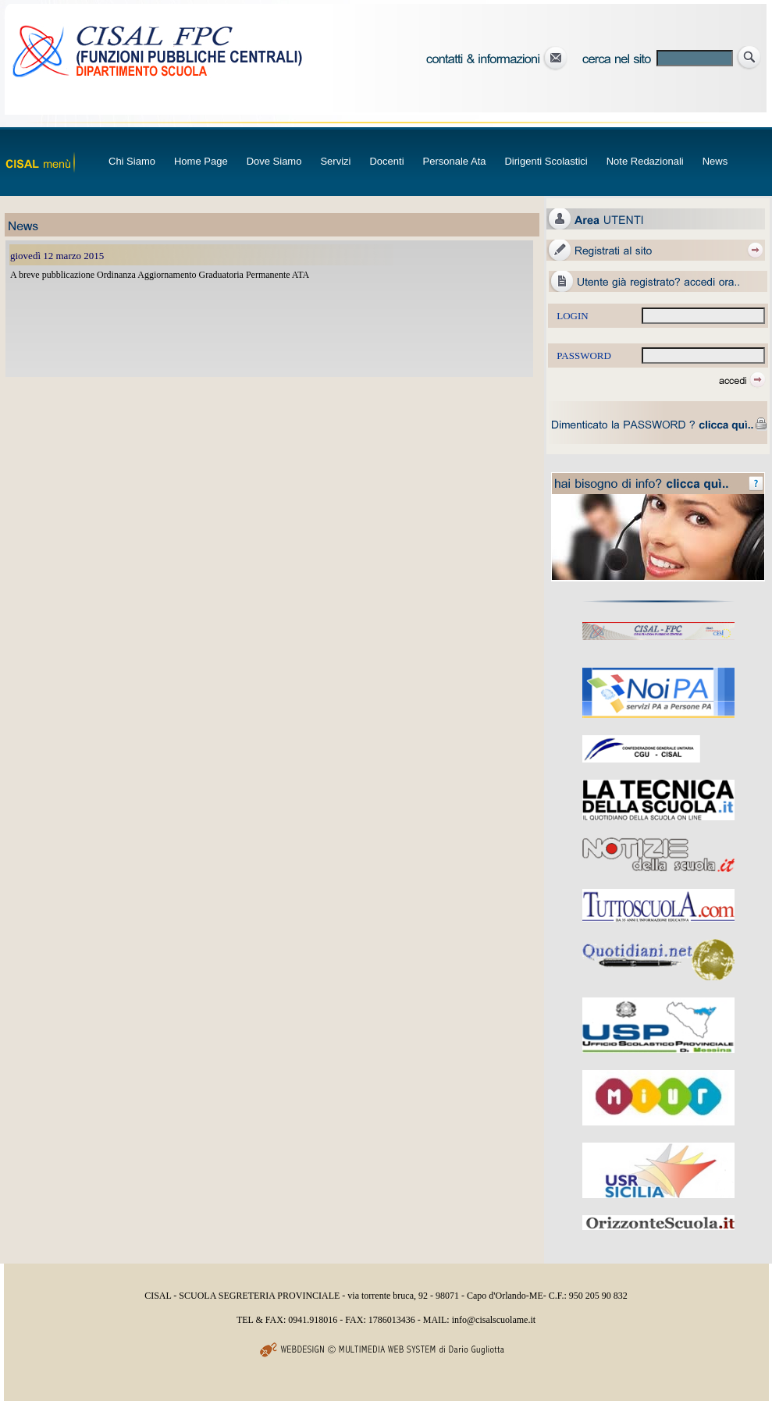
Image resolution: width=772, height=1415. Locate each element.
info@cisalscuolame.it (493, 1319)
